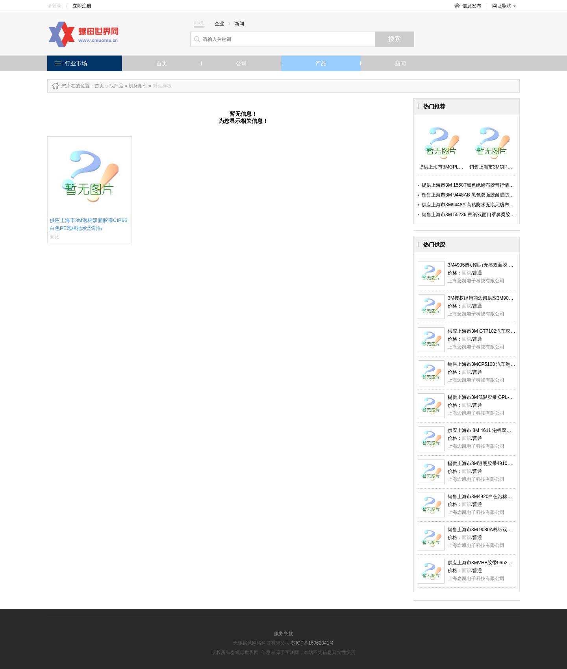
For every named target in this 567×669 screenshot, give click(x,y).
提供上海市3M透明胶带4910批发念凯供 (489, 463)
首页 (161, 63)
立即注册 (81, 6)
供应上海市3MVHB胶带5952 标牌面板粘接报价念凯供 (504, 562)
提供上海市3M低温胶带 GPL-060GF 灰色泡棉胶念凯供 (505, 397)
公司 (241, 63)
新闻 (400, 63)
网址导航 (504, 6)
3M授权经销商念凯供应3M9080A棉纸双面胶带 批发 (502, 298)
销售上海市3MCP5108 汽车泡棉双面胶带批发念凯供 (503, 364)
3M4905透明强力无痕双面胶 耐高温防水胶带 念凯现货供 (507, 265)
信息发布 (471, 6)
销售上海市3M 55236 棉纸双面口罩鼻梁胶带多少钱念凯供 (482, 214)
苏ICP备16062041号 (312, 643)
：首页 (97, 86)
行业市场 (76, 63)
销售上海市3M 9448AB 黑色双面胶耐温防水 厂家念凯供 (480, 195)
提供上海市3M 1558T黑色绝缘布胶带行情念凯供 (472, 185)
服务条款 (283, 633)
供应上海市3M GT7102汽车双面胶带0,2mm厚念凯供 (503, 331)
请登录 (54, 6)
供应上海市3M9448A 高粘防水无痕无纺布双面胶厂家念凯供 (484, 205)
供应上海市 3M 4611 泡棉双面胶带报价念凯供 (496, 430)
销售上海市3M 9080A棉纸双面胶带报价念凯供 (496, 529)
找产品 (116, 86)
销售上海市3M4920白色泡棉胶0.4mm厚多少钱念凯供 (504, 496)
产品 (320, 63)
